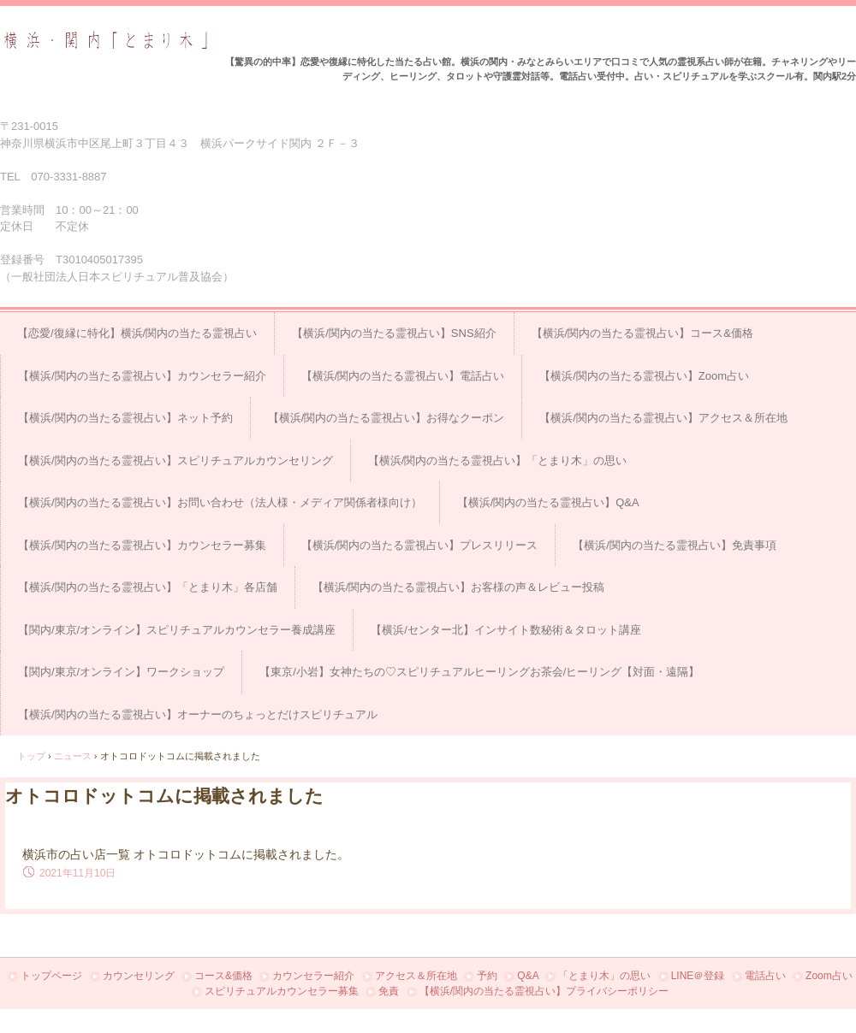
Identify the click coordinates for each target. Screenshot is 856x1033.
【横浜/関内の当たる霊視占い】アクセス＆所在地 (663, 417)
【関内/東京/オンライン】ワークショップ (121, 671)
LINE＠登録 (698, 976)
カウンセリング (139, 976)
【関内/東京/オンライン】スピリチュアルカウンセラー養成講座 (177, 629)
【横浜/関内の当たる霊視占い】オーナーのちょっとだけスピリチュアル (197, 714)
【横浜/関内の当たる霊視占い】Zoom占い (644, 375)
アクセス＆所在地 (416, 976)
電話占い (765, 976)
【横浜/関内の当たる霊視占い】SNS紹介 (394, 333)
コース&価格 (223, 976)
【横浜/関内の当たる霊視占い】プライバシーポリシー (544, 991)
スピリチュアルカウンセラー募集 (282, 991)
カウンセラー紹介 (313, 976)
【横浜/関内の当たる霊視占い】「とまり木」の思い (497, 460)
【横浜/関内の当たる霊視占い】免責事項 (674, 545)
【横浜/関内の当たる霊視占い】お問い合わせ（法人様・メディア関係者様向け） (220, 502)
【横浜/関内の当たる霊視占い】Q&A (548, 502)
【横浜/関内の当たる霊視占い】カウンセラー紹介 (142, 375)
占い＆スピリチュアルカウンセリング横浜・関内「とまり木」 (105, 40)
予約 (487, 976)
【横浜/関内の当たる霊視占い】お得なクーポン (386, 417)
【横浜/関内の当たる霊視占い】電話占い (403, 375)
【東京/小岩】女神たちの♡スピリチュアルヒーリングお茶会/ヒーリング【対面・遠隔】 (479, 671)
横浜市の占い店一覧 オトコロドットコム (131, 854)
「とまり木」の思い (604, 976)
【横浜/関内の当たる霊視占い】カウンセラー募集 (142, 545)
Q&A (527, 976)
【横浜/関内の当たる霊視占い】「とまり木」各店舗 (147, 587)
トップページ (51, 976)
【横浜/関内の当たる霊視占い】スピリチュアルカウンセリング (175, 460)
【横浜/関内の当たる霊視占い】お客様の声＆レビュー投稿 (458, 587)
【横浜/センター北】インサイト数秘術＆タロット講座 (506, 629)
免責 (388, 991)
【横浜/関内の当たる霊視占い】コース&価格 (642, 333)
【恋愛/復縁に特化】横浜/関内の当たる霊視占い (137, 333)
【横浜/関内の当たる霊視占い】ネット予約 (125, 417)
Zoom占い (829, 976)
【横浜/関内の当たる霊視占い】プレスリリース (419, 545)
